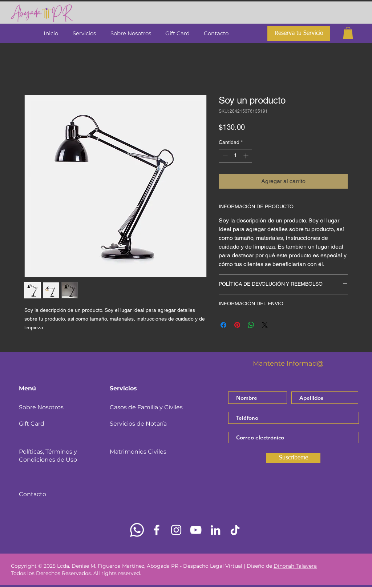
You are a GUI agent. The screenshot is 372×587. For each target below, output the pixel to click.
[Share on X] (264, 325)
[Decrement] (224, 155)
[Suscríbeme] (293, 458)
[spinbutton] (235, 155)
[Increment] (246, 155)
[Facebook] (156, 530)
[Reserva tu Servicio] (298, 33)
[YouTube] (196, 530)
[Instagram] (176, 530)
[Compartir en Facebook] (223, 325)
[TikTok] (235, 530)
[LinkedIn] (215, 530)
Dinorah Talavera (295, 566)
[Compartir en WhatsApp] (251, 325)
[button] (348, 33)
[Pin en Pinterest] (237, 325)
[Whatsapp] (137, 530)
